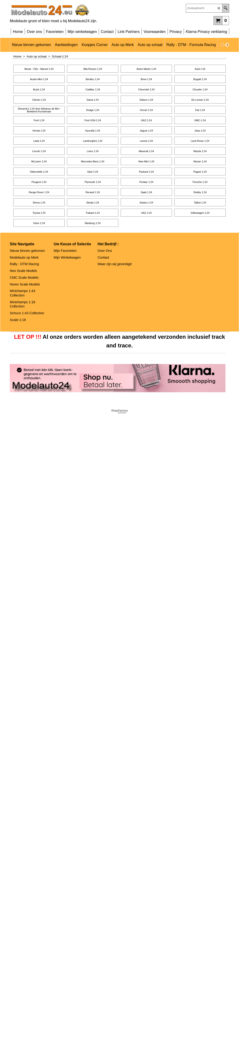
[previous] (222, 45)
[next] (227, 45)
